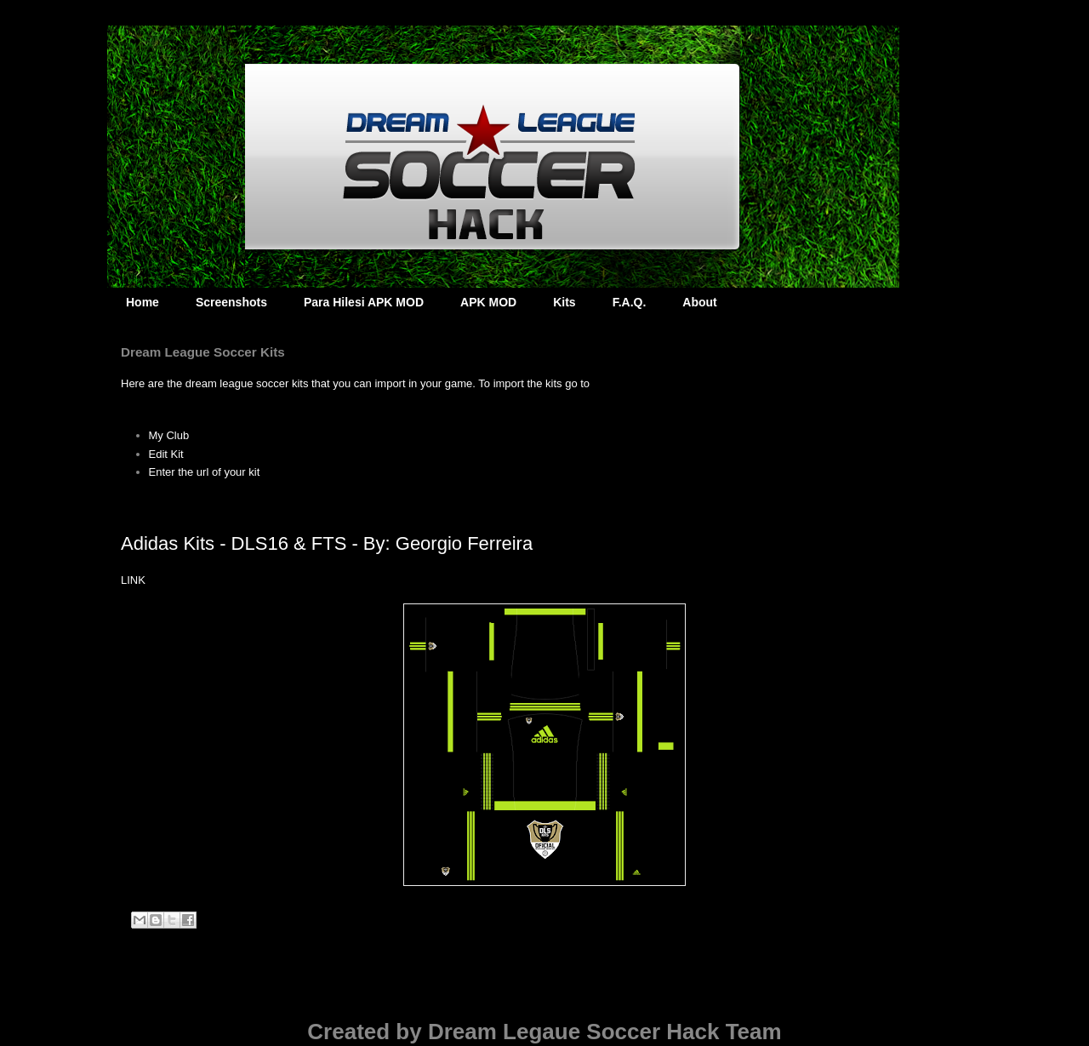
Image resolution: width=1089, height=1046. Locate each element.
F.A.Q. (630, 302)
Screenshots (231, 302)
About (699, 302)
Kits (564, 302)
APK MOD (488, 302)
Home (142, 302)
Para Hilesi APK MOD (364, 302)
